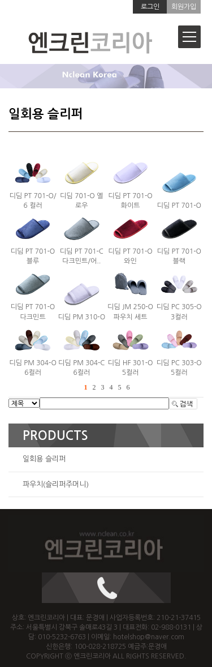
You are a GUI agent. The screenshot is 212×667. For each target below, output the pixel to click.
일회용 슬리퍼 (44, 459)
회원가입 (183, 6)
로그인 (150, 6)
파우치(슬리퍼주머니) (56, 484)
